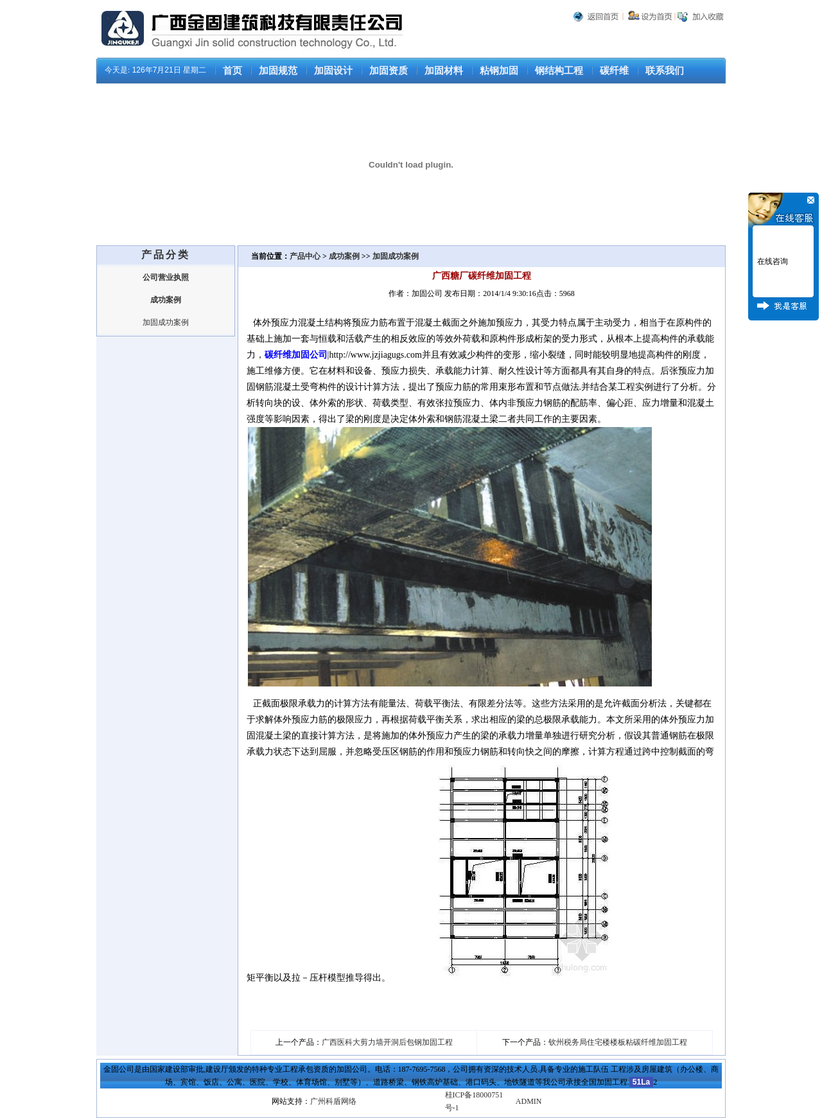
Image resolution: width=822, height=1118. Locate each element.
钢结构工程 (559, 71)
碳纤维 (614, 71)
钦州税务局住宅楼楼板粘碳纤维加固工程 (617, 1042)
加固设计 (333, 71)
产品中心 (306, 256)
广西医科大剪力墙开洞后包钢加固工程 (387, 1042)
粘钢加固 (499, 71)
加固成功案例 (166, 322)
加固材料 (443, 71)
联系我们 (664, 71)
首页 (232, 71)
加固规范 (278, 71)
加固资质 (388, 71)
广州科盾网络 (333, 1101)
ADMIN (529, 1101)
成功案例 (344, 256)
